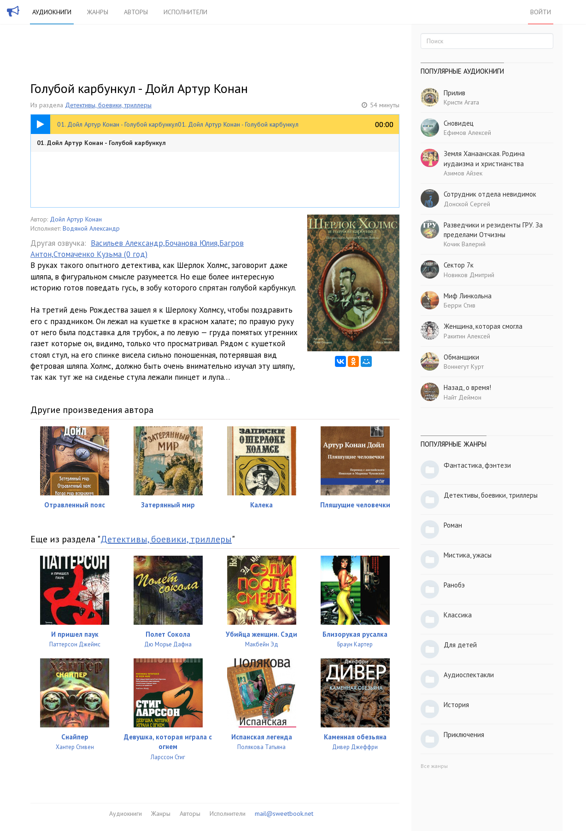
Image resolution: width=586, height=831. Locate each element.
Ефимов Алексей (467, 132)
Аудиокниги (51, 12)
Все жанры (434, 765)
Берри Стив (459, 305)
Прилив (454, 92)
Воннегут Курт (464, 366)
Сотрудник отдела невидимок (490, 194)
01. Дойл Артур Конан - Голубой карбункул (101, 143)
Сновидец (459, 123)
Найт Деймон (462, 397)
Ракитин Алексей (467, 336)
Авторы (136, 12)
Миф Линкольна (468, 295)
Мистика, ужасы (468, 555)
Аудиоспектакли (469, 674)
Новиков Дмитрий (469, 275)
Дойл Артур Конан (76, 219)
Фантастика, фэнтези (477, 465)
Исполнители (185, 12)
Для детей (460, 644)
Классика (458, 614)
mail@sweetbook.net (284, 813)
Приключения (464, 734)
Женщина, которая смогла (483, 326)
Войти (540, 12)
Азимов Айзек (463, 173)
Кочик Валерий (465, 244)
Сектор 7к (459, 265)
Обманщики (461, 357)
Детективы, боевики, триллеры (108, 105)
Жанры (97, 12)
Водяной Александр (91, 228)
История (456, 704)
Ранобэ (454, 585)
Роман (453, 525)
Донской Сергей (467, 204)
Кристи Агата (461, 102)
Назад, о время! (467, 387)
